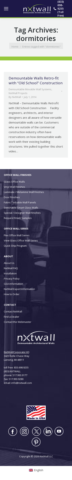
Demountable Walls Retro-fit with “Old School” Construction (36, 80)
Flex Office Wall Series (17, 235)
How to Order (11, 294)
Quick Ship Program (15, 245)
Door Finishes (12, 197)
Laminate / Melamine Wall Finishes (24, 192)
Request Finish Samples (18, 218)
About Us (9, 263)
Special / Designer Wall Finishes (22, 213)
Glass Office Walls (14, 181)
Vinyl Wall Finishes (14, 187)
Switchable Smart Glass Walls (21, 207)
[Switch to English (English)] (36, 470)
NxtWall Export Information (19, 289)
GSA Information (13, 283)
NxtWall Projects (18, 93)
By (15, 97)
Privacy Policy (12, 278)
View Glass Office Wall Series (21, 240)
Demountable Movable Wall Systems (30, 89)
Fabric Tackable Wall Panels (20, 202)
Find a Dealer (11, 316)
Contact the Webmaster (17, 322)
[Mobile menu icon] (6, 8)
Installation (10, 273)
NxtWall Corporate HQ (16, 352)
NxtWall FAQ (11, 268)
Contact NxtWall (13, 311)
